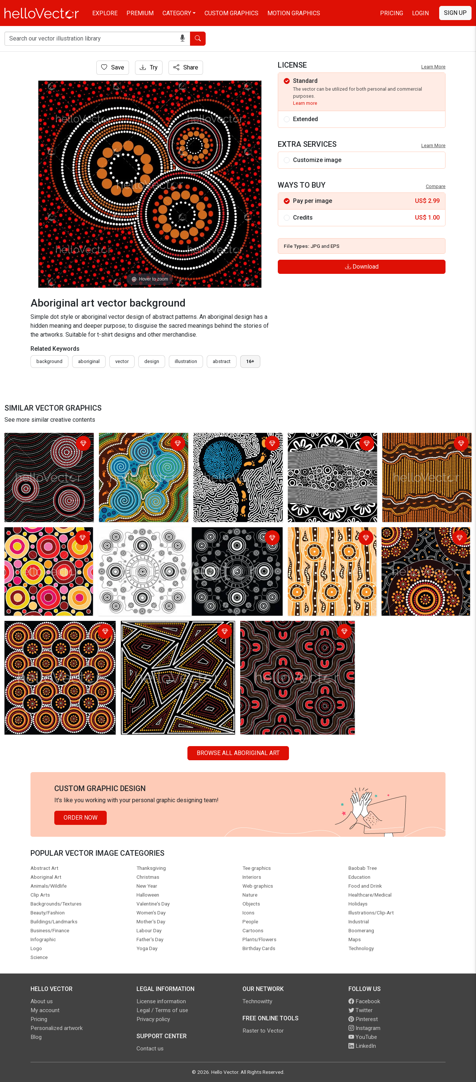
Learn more (305, 103)
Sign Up (455, 12)
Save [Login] (112, 67)
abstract (222, 361)
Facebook (364, 1001)
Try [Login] (149, 67)
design (151, 361)
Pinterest (363, 1019)
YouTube (362, 1037)
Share (185, 67)
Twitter (360, 1010)
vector (122, 361)
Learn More (433, 66)
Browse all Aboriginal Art (238, 753)
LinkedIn (362, 1046)
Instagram (364, 1028)
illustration (186, 361)
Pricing (391, 13)
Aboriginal (89, 361)
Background (49, 361)
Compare (436, 186)
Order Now (80, 817)
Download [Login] (362, 266)
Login (420, 13)
